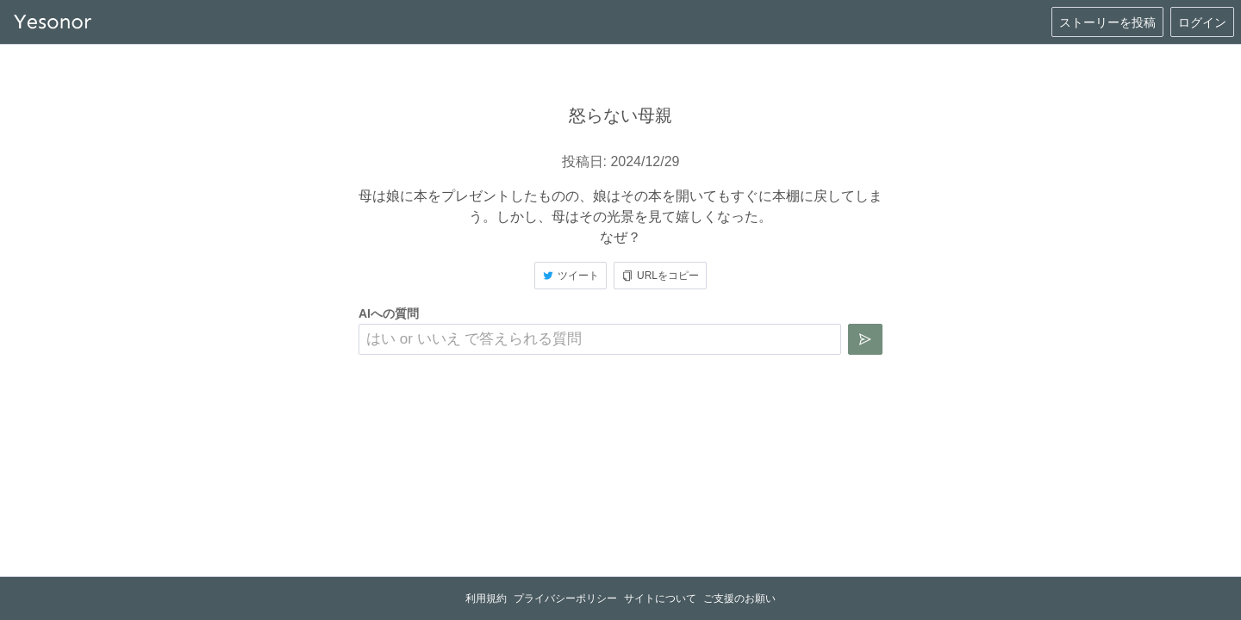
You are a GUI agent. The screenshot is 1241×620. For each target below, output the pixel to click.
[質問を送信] (865, 339)
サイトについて (660, 598)
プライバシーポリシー (565, 598)
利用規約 (486, 598)
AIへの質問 (389, 313)
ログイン (1202, 22)
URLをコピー (660, 276)
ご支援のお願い (739, 598)
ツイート (570, 276)
